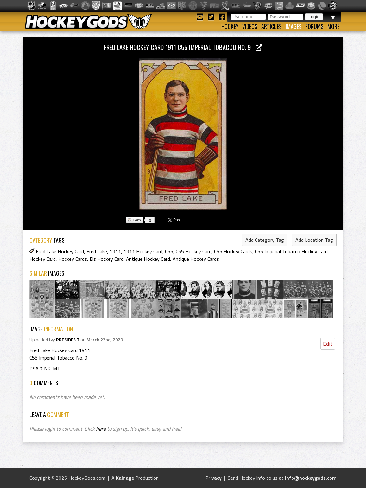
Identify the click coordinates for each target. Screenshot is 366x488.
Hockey (229, 26)
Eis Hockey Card (106, 259)
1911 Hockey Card (142, 251)
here (101, 429)
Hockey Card (42, 259)
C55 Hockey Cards (233, 251)
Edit (327, 343)
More (333, 26)
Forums (315, 26)
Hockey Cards (72, 259)
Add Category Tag (264, 240)
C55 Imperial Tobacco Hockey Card (291, 251)
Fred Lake (96, 251)
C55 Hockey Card (193, 251)
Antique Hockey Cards (196, 259)
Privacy (213, 478)
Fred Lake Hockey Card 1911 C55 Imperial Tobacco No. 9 (183, 47)
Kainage (125, 478)
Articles (271, 26)
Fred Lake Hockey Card (60, 251)
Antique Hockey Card (148, 259)
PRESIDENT (67, 339)
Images (294, 26)
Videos (249, 26)
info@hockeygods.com (311, 478)
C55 (169, 251)
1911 (115, 251)
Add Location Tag (314, 240)
